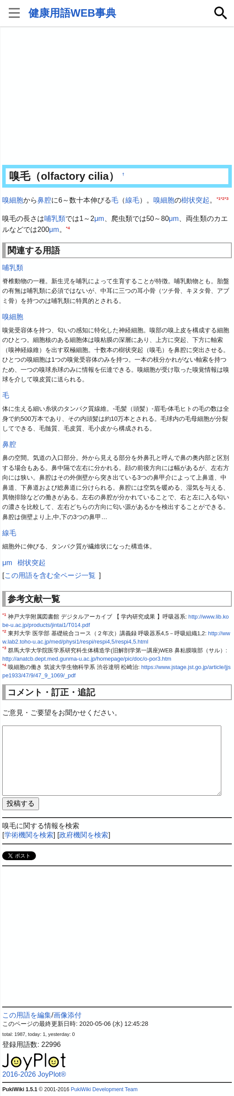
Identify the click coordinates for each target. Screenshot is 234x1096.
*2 (222, 198)
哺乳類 (54, 218)
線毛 (132, 200)
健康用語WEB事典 (72, 13)
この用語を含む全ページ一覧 (50, 575)
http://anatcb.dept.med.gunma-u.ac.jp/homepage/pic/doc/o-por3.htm (86, 658)
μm (99, 218)
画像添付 (67, 1015)
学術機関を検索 (28, 835)
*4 (68, 227)
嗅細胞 (12, 200)
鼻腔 (44, 200)
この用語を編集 (26, 1015)
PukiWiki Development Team (104, 1089)
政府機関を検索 (83, 835)
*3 (226, 198)
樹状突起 (195, 200)
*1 (218, 198)
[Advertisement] (117, 96)
